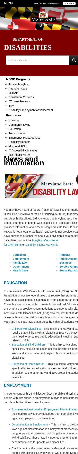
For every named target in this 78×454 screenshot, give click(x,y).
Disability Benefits (19, 141)
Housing (14, 120)
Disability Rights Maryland (41, 244)
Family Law (20, 262)
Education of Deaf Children (28, 363)
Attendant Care (18, 88)
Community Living (19, 124)
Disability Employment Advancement (31, 110)
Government (21, 266)
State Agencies (53, 3)
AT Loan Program (19, 101)
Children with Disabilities (26, 328)
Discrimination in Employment (30, 424)
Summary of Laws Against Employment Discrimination (44, 409)
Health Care (20, 270)
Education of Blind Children (28, 344)
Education (15, 129)
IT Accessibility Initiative (23, 150)
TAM (11, 105)
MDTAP (13, 92)
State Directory (40, 3)
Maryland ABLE (18, 146)
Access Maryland (19, 84)
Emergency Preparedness (24, 137)
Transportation (17, 133)
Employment (21, 258)
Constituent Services (21, 97)
